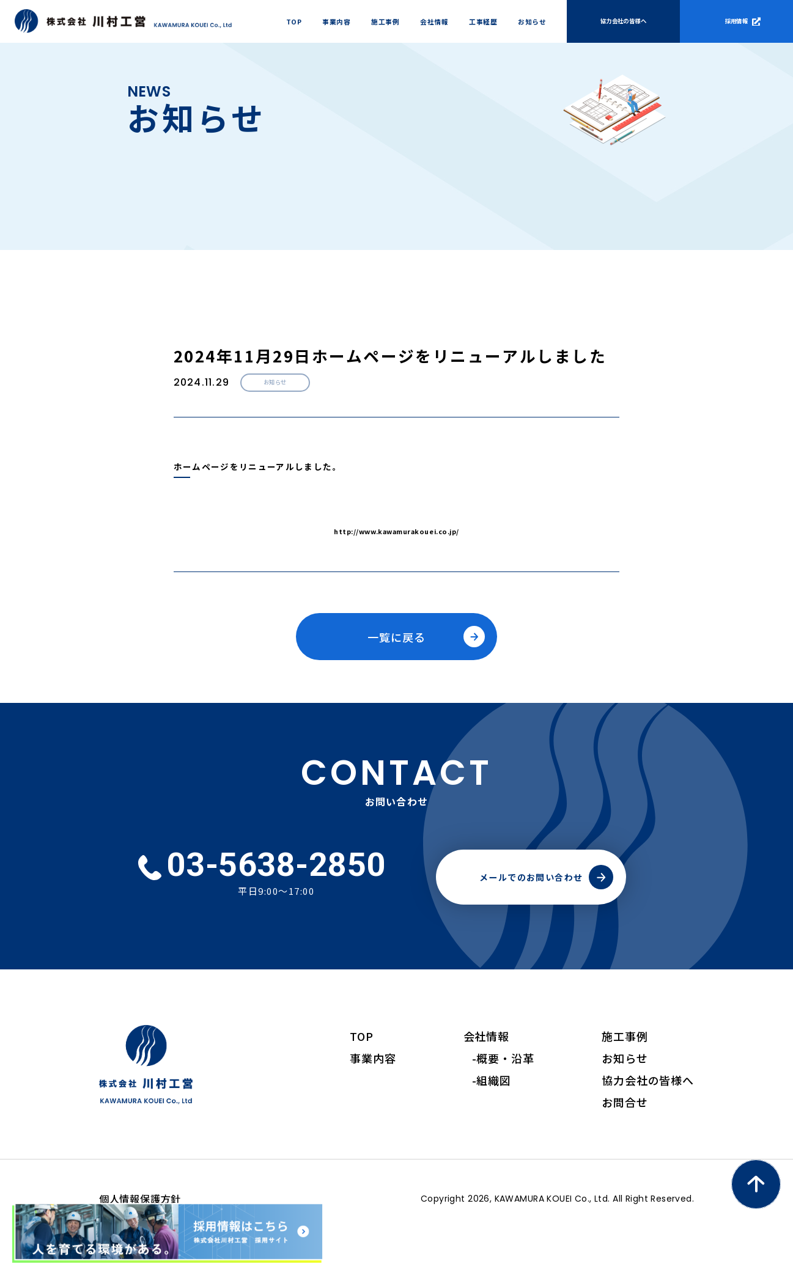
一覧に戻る (396, 637)
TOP (362, 1074)
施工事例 (625, 1074)
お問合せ (625, 1140)
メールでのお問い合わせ (531, 915)
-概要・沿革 (503, 1096)
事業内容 (373, 1096)
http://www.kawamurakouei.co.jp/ (396, 531)
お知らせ (625, 1096)
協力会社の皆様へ (648, 1118)
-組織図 (492, 1118)
